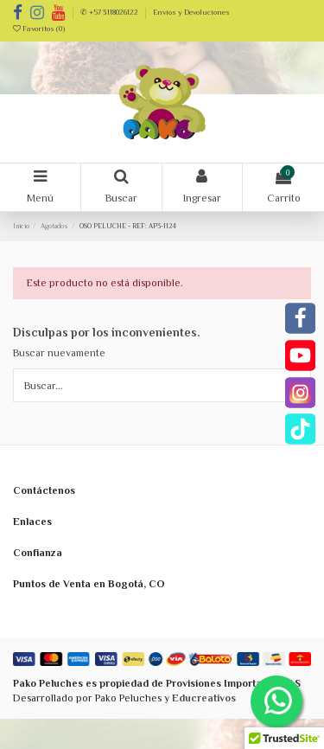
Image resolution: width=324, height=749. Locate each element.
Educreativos (204, 698)
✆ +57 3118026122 (110, 12)
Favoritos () (39, 28)
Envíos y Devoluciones (191, 12)
